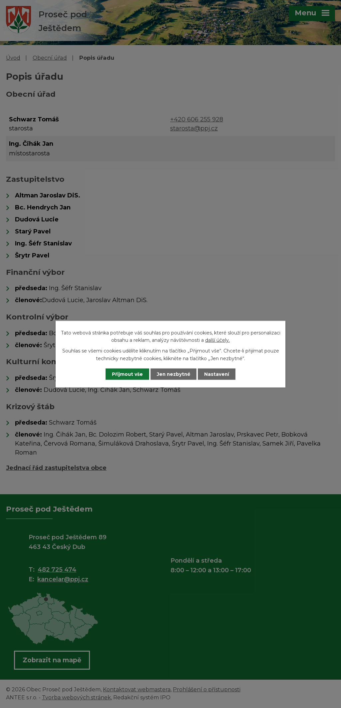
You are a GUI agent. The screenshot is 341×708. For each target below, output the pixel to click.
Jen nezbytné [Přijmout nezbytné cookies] (173, 374)
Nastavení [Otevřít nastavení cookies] (219, 374)
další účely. (217, 340)
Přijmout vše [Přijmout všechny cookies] (125, 374)
